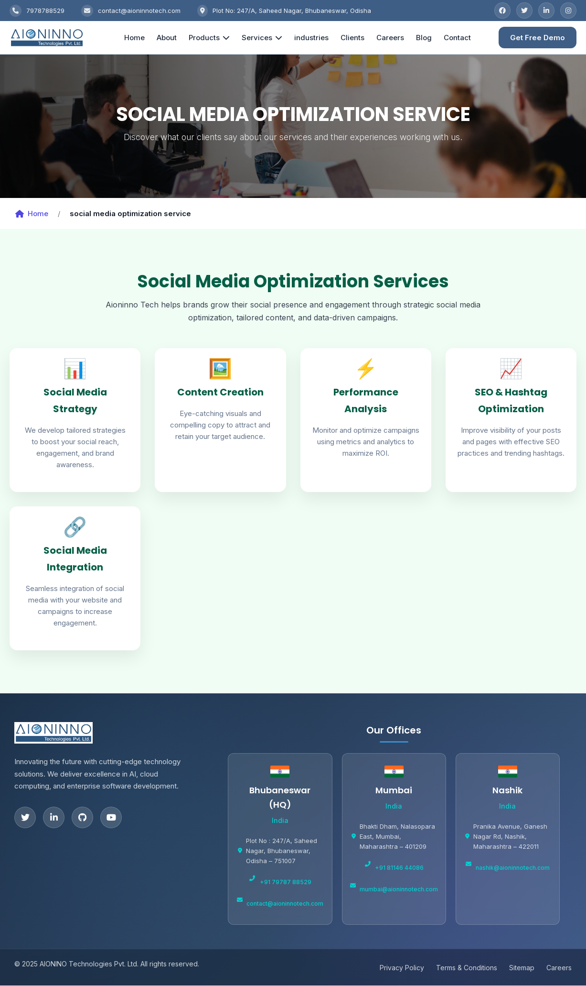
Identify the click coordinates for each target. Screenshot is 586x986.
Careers (392, 37)
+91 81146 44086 (399, 868)
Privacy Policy (402, 968)
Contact (459, 37)
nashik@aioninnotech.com (513, 868)
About (169, 37)
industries (313, 37)
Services (264, 37)
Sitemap (521, 968)
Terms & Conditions (466, 968)
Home (136, 37)
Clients (354, 37)
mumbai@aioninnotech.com (399, 889)
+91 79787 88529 (285, 882)
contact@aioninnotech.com (284, 903)
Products (211, 37)
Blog (426, 37)
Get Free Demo (537, 37)
